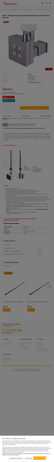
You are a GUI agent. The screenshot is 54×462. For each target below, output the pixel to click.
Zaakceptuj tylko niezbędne (15, 458)
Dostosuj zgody (28, 458)
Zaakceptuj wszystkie (40, 458)
